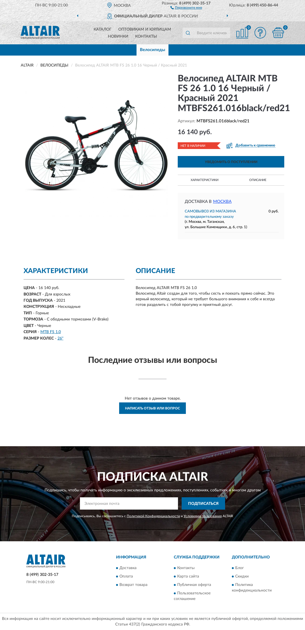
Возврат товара (133, 585)
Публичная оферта (194, 585)
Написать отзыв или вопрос (152, 408)
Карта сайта (188, 576)
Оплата (126, 576)
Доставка (128, 568)
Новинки (118, 36)
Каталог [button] (103, 29)
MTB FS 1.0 (50, 332)
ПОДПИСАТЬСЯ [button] (203, 504)
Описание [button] (257, 180)
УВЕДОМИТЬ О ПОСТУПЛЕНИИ (231, 162)
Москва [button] (222, 202)
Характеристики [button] (204, 180)
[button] (186, 7)
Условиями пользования (203, 516)
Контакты (146, 36)
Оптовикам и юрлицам (144, 29)
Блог (239, 568)
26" (60, 338)
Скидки (242, 576)
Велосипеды (152, 50)
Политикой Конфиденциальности (153, 516)
